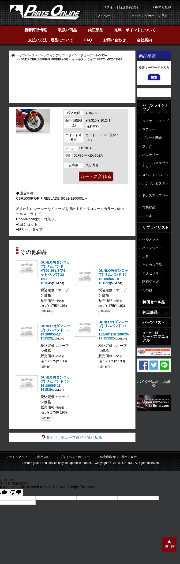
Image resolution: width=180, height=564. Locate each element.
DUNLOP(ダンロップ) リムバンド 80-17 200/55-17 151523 (55, 332)
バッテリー (150, 154)
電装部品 (148, 207)
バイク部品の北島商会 (154, 383)
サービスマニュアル (155, 336)
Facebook (143, 365)
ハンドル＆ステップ (155, 185)
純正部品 (95, 30)
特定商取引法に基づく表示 (118, 457)
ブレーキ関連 (152, 137)
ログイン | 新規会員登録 (121, 7)
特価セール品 (153, 302)
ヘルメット (150, 239)
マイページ (105, 16)
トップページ (25, 55)
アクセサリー (152, 273)
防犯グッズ (150, 281)
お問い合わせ (114, 40)
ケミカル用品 (152, 264)
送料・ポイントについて (135, 30)
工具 (145, 256)
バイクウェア (152, 247)
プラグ (147, 146)
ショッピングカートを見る (148, 16)
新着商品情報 (35, 30)
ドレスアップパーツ (155, 197)
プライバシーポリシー (75, 457)
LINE (164, 365)
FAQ (88, 40)
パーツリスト (153, 322)
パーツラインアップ (51, 55)
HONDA (101, 55)
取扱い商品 (67, 30)
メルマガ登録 (161, 7)
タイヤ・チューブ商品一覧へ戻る (74, 437)
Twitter (154, 365)
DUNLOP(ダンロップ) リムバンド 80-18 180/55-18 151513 (113, 277)
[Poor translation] (16, 492)
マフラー (148, 129)
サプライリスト (155, 227)
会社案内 (144, 40)
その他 (147, 290)
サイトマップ (18, 457)
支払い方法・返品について (50, 40)
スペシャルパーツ (155, 175)
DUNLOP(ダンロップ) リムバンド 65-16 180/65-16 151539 (55, 383)
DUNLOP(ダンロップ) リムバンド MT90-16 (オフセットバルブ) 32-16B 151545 (55, 272)
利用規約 (43, 457)
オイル (147, 215)
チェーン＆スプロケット (155, 165)
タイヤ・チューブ (80, 55)
